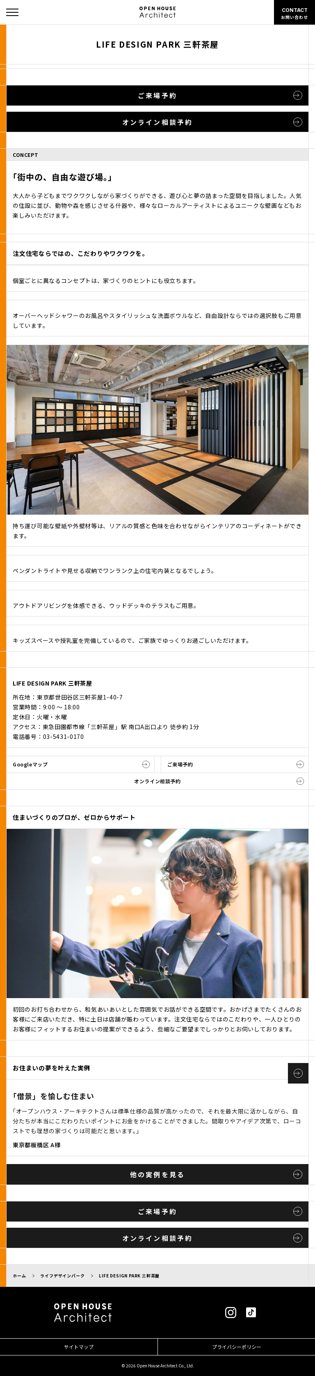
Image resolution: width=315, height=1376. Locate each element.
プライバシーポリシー (236, 1346)
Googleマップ (30, 764)
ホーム (19, 1275)
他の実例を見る (157, 1174)
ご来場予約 (157, 95)
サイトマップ (79, 1346)
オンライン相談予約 (157, 122)
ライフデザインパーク (62, 1275)
